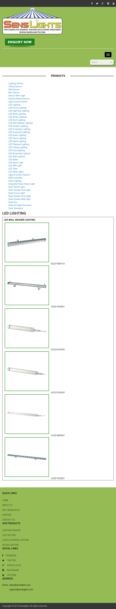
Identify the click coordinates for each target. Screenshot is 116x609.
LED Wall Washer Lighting (20, 123)
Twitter (9, 560)
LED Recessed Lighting (19, 153)
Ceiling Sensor (15, 86)
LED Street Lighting (17, 117)
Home (5, 500)
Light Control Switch (17, 101)
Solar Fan (12, 202)
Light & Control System (19, 175)
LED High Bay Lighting (18, 111)
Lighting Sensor (15, 83)
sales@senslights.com (20, 585)
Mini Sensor (14, 92)
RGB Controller (15, 178)
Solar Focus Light (16, 193)
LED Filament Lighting (18, 144)
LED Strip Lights (15, 172)
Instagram (10, 570)
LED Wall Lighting (16, 156)
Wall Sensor (14, 89)
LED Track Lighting (17, 138)
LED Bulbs (13, 159)
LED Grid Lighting (16, 150)
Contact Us (8, 520)
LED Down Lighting (17, 135)
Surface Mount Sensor (19, 98)
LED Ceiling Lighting (17, 147)
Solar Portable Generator (20, 205)
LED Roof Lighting (16, 120)
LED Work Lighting (17, 114)
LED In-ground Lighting (19, 132)
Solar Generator (15, 208)
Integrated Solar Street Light (21, 184)
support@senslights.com (21, 589)
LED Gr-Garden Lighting (19, 129)
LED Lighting (14, 105)
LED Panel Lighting (17, 141)
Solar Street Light (16, 187)
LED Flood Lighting (17, 108)
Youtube (9, 575)
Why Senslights (11, 510)
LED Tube (12, 168)
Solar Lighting (14, 181)
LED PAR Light (15, 165)
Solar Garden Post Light (19, 196)
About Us (7, 505)
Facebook (9, 555)
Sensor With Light (16, 95)
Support (7, 515)
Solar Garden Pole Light (19, 190)
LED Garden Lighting (18, 126)
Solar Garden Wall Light (19, 199)
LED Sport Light (15, 162)
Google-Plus (11, 565)
